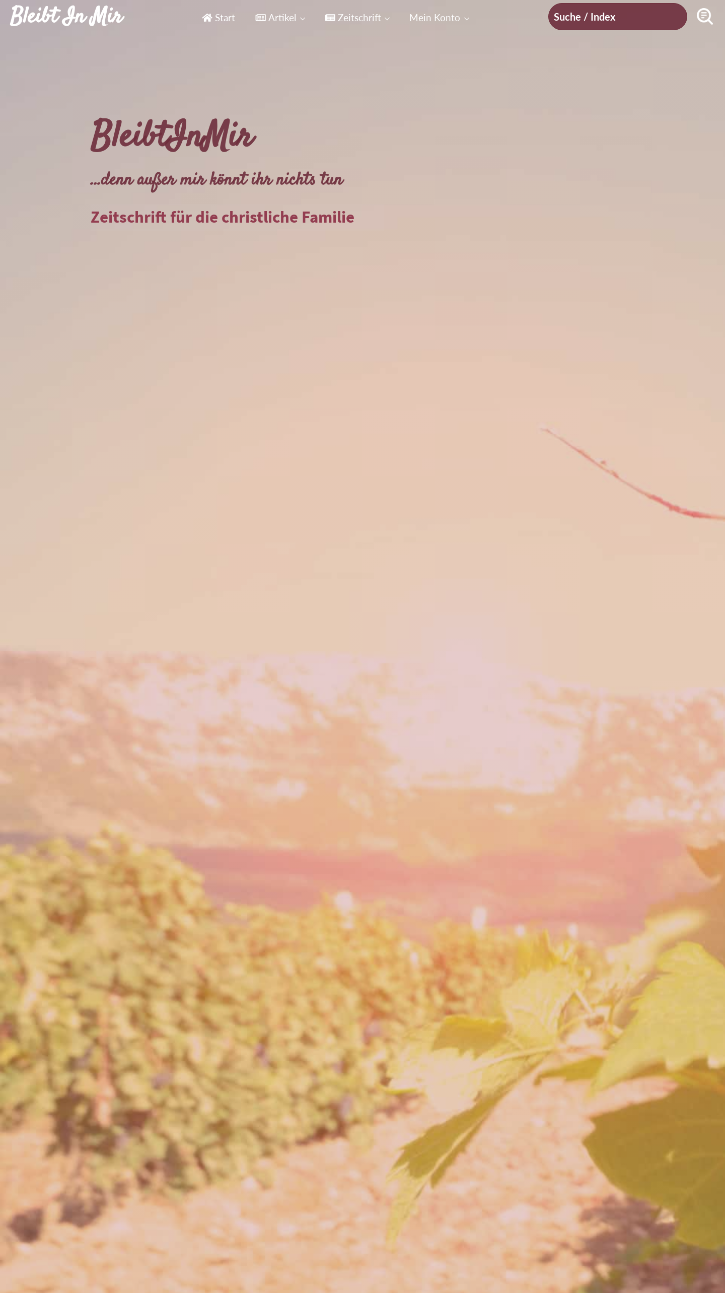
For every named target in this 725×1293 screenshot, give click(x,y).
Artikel (275, 17)
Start (218, 17)
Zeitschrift (353, 17)
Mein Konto (434, 17)
